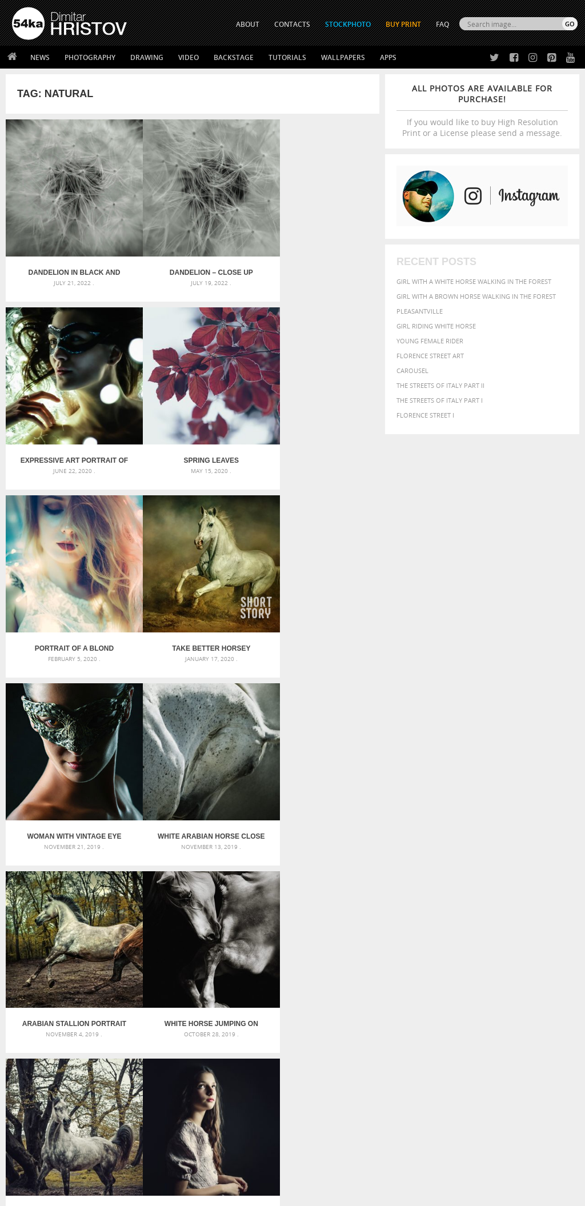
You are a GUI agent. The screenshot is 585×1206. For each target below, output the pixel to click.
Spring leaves (68, 435)
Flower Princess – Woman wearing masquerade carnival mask (101, 992)
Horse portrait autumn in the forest (192, 786)
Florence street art (430, 355)
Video (188, 57)
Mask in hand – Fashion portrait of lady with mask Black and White (101, 951)
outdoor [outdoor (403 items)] (507, 979)
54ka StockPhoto (40, 1083)
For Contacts (175, 1126)
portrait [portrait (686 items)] (468, 990)
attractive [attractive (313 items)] (456, 937)
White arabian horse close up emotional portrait (193, 611)
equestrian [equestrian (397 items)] (503, 959)
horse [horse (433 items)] (517, 968)
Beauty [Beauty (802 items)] (462, 947)
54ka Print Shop (38, 1069)
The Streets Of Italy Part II (440, 385)
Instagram (322, 1099)
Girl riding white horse (436, 326)
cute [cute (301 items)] (427, 959)
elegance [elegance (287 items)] (466, 959)
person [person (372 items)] (435, 991)
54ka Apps (27, 1126)
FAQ (442, 24)
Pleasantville (419, 311)
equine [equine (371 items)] (537, 959)
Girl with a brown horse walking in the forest (476, 296)
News (40, 57)
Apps (388, 57)
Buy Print (403, 24)
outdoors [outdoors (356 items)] (544, 980)
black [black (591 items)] (492, 948)
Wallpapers (343, 57)
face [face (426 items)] (559, 958)
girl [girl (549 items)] (465, 968)
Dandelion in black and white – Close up (68, 260)
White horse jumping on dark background (68, 786)
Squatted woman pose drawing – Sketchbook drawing (293, 979)
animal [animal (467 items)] (410, 936)
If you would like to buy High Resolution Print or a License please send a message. (482, 110)
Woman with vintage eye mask (68, 611)
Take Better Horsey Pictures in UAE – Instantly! (317, 435)
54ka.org (106, 1193)
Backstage (234, 57)
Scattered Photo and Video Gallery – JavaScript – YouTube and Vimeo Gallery (101, 937)
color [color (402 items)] (407, 959)
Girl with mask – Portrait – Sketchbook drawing (288, 965)
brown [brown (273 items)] (533, 949)
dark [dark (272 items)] (443, 959)
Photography (90, 57)
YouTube (319, 1129)
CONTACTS (292, 24)
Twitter (318, 1069)
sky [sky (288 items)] (517, 991)
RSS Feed (249, 1167)
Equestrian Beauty (131, 1167)
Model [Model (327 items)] (432, 980)
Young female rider (429, 340)
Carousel (412, 370)
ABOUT (247, 24)
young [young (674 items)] (502, 1001)
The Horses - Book (42, 1112)
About (162, 1069)
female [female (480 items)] (441, 968)
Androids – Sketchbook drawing (261, 937)
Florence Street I (425, 415)
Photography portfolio (53, 1097)
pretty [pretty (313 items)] (500, 991)
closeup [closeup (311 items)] (557, 949)
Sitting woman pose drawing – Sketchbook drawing (293, 992)
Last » (241, 831)
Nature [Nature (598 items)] (459, 978)
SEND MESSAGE (502, 1100)
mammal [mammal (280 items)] (408, 980)
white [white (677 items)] (441, 1001)
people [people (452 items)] (408, 991)
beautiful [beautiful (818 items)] (419, 947)
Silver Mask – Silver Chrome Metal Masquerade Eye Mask (101, 979)
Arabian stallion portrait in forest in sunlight (317, 611)
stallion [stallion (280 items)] (536, 991)
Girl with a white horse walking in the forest (473, 281)
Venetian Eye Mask (199, 1167)
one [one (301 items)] (482, 980)
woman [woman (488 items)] (470, 1002)
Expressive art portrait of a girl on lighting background (317, 260)
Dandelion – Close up (192, 260)
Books (163, 1097)
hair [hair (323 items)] (481, 969)
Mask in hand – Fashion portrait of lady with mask (100, 965)
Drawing (146, 57)
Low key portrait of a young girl (317, 786)
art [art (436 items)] (432, 936)
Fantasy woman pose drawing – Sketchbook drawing (293, 951)
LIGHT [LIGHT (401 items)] (540, 968)
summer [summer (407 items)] (411, 1002)
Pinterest (320, 1114)
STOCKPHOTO (348, 24)
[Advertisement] (295, 873)
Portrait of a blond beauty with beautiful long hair (193, 435)
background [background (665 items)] (504, 936)
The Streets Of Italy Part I (439, 400)
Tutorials (287, 57)
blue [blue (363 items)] (514, 948)
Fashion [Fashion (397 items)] (411, 968)
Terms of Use (169, 1193)
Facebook (321, 1084)
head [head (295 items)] (497, 969)
